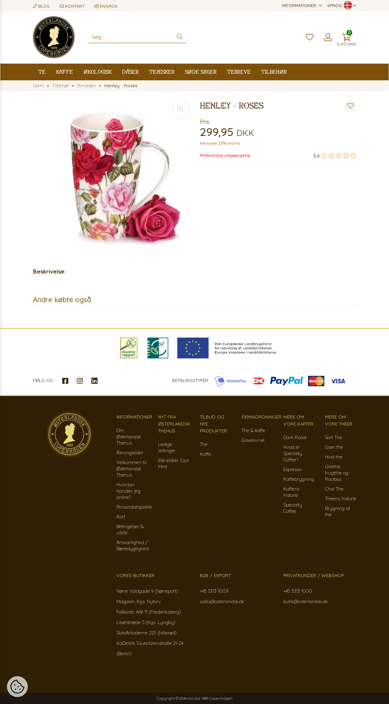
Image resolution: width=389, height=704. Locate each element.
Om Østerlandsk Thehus (128, 437)
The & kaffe (253, 430)
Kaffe (64, 71)
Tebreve (239, 71)
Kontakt (72, 6)
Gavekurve (253, 440)
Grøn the (334, 447)
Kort (120, 516)
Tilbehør (274, 71)
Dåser (130, 71)
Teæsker (162, 71)
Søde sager (201, 71)
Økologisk (97, 71)
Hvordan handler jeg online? (128, 491)
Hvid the (333, 457)
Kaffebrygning (298, 479)
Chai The (334, 489)
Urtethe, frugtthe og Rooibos (336, 473)
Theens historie (340, 498)
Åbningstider (129, 452)
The (204, 444)
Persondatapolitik (134, 507)
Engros (106, 6)
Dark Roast (295, 437)
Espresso (292, 469)
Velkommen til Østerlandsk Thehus (131, 469)
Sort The (333, 437)
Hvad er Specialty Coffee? (292, 453)
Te (42, 71)
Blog (41, 6)
